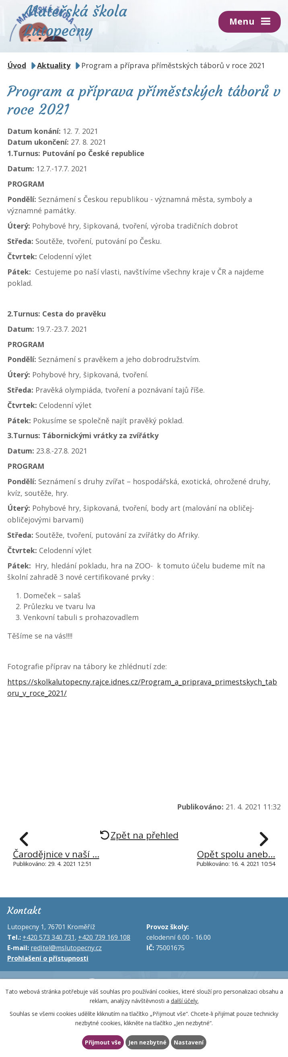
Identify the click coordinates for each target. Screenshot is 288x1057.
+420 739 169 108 (104, 933)
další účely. (185, 1000)
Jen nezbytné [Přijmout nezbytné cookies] (147, 1042)
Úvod (16, 62)
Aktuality (53, 62)
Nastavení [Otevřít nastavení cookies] (190, 1042)
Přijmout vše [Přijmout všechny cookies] (101, 1042)
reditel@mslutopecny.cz (66, 944)
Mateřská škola (84, 20)
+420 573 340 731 (49, 933)
